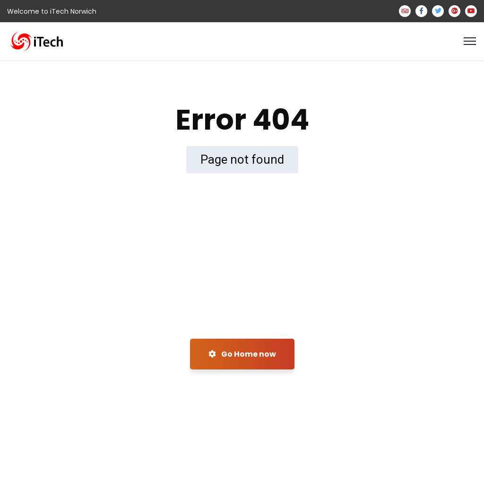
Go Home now (242, 354)
